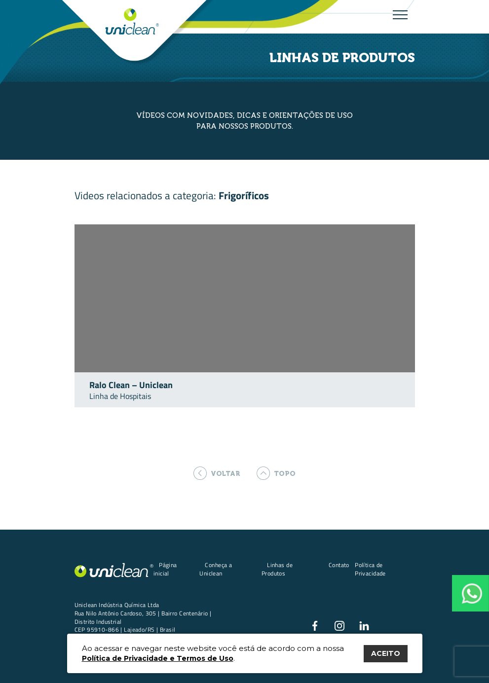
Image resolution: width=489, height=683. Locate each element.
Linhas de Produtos (277, 569)
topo (276, 473)
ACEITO (385, 653)
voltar (216, 473)
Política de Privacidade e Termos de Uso (157, 658)
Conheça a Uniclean (215, 569)
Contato (339, 565)
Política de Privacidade (370, 569)
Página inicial (165, 569)
